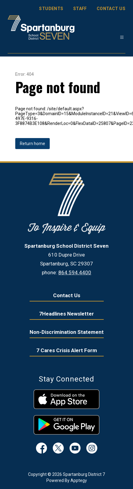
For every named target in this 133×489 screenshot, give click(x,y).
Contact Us (66, 295)
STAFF (80, 8)
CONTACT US (111, 8)
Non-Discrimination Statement (67, 332)
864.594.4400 (74, 272)
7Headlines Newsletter (66, 314)
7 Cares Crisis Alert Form (66, 350)
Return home (32, 143)
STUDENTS (51, 8)
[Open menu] (121, 37)
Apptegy (78, 480)
